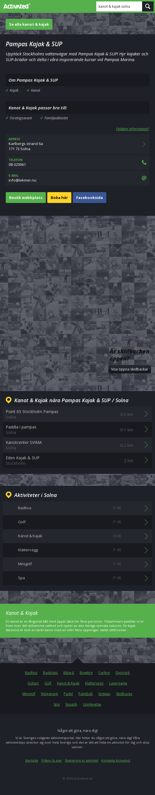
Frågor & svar (51, 760)
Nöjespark (49, 693)
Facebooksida (89, 197)
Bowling (86, 672)
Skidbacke (124, 693)
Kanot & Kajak (68, 683)
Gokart (33, 683)
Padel (68, 693)
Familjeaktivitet (56, 117)
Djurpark (122, 672)
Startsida (31, 760)
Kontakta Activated (115, 760)
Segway (104, 693)
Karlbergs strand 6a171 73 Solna (77, 144)
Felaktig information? (132, 128)
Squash (71, 704)
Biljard (68, 672)
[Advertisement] (77, 267)
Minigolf (28, 693)
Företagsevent (21, 117)
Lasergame (118, 683)
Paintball (86, 693)
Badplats (50, 672)
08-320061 (77, 162)
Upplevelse (92, 704)
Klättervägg (94, 683)
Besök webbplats (25, 197)
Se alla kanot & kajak (29, 24)
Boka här (59, 197)
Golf (47, 683)
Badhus (31, 672)
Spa (57, 704)
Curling (104, 672)
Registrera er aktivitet (81, 760)
